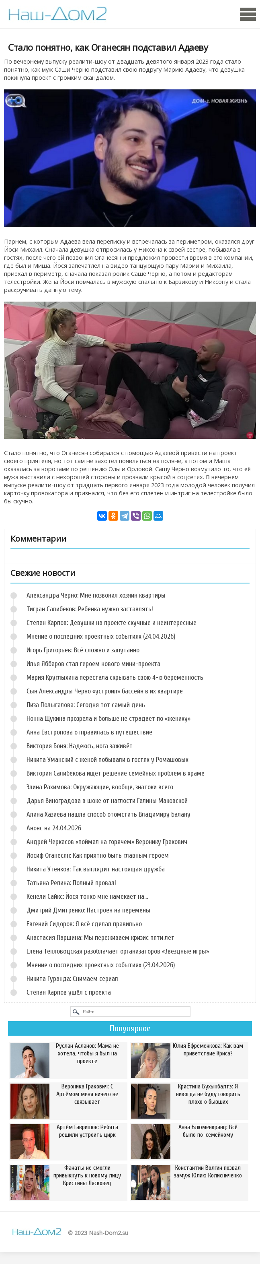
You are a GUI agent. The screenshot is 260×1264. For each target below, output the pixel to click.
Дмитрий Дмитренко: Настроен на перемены (88, 910)
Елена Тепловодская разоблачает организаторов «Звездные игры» (118, 951)
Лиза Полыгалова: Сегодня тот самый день (86, 705)
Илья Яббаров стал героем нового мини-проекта (93, 664)
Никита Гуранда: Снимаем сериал (72, 979)
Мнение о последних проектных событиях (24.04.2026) (101, 636)
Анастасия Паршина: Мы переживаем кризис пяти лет (100, 937)
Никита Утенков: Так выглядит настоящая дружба (96, 869)
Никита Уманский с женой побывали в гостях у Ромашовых (107, 759)
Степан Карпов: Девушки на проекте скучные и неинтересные (112, 623)
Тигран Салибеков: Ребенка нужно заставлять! (90, 609)
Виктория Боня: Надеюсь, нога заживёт (80, 746)
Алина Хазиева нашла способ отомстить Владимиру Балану (108, 814)
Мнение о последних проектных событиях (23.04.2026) (101, 965)
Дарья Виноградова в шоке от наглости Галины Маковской (107, 801)
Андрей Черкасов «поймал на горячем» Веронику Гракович (107, 842)
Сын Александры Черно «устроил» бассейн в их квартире (105, 691)
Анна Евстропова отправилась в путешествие (89, 732)
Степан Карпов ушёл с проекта (69, 992)
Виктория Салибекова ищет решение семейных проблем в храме (116, 773)
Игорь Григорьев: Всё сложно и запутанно (83, 650)
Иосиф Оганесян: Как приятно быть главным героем (98, 855)
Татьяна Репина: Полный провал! (71, 883)
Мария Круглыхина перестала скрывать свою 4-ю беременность (115, 677)
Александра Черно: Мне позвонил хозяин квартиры (96, 595)
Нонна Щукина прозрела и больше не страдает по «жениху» (108, 718)
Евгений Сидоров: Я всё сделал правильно (84, 924)
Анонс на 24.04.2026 (54, 828)
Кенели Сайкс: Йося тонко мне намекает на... (87, 896)
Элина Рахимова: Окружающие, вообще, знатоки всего (100, 787)
